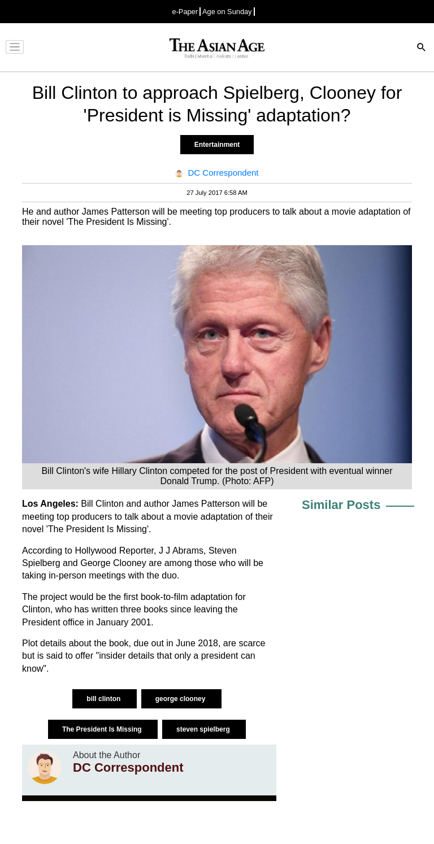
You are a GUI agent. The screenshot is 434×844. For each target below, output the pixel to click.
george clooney (181, 699)
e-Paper (185, 11)
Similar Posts (341, 505)
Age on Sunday (227, 11)
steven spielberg (204, 729)
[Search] (421, 48)
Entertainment (217, 145)
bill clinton (104, 699)
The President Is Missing (103, 729)
